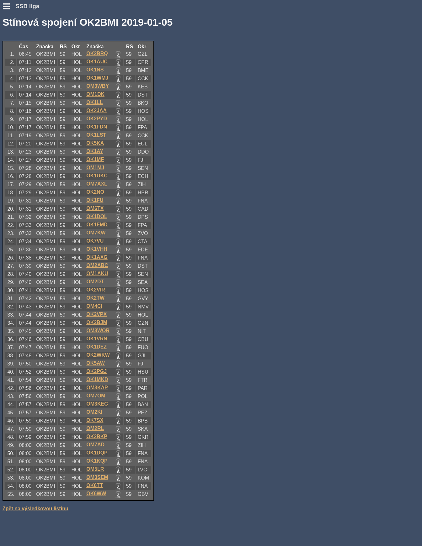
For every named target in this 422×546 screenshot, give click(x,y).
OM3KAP (97, 387)
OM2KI (94, 412)
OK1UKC (97, 175)
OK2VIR (95, 289)
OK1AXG (97, 257)
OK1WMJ (97, 78)
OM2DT (95, 281)
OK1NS (95, 69)
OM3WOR (98, 330)
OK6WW (96, 493)
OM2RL (95, 428)
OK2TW (95, 298)
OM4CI (94, 306)
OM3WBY (97, 86)
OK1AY (94, 151)
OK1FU (94, 200)
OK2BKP (96, 436)
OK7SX (94, 420)
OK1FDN (96, 126)
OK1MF (95, 159)
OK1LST (96, 135)
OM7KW (95, 232)
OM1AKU (97, 273)
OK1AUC (97, 61)
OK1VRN (96, 338)
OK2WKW (98, 355)
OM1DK (95, 94)
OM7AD (95, 444)
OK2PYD (96, 118)
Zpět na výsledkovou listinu (35, 508)
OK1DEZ (96, 346)
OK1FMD (97, 224)
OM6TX (95, 208)
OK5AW (95, 363)
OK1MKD (97, 379)
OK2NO (95, 192)
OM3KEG (97, 404)
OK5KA (95, 143)
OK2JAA (96, 110)
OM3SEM (97, 477)
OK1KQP (97, 461)
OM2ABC (97, 265)
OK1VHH (96, 249)
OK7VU (95, 241)
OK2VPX (96, 314)
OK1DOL (96, 216)
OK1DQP (97, 452)
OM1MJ (95, 167)
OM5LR (95, 469)
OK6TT (94, 485)
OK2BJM (96, 322)
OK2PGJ (96, 371)
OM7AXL (96, 183)
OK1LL (94, 102)
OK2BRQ (97, 53)
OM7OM (95, 395)
